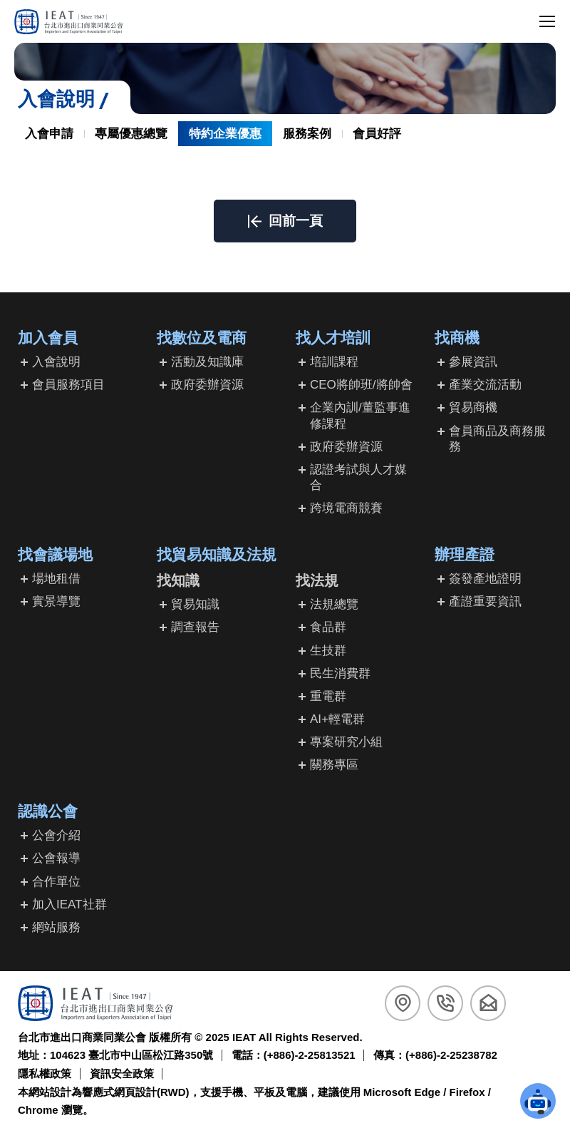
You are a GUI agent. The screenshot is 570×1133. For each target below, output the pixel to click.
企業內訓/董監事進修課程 (360, 415)
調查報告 (195, 627)
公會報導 (56, 858)
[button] (285, 221)
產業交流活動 (485, 384)
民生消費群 (340, 673)
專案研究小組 (346, 742)
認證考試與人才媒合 (358, 477)
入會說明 (56, 362)
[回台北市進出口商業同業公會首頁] (68, 21)
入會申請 (49, 133)
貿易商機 (473, 407)
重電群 (328, 696)
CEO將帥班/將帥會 (361, 384)
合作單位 (56, 881)
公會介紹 (56, 835)
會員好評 (377, 133)
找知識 (178, 580)
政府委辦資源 (207, 384)
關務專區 (334, 764)
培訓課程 (334, 362)
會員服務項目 (68, 384)
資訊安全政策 (122, 1073)
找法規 (317, 580)
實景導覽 (56, 601)
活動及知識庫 (207, 362)
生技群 (328, 650)
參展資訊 (473, 362)
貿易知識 (195, 604)
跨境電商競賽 (346, 508)
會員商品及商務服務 (497, 438)
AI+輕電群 (337, 719)
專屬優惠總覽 (131, 133)
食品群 (328, 627)
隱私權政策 (44, 1073)
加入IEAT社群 (69, 904)
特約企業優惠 (225, 133)
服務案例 (307, 133)
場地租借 (56, 578)
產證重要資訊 (485, 601)
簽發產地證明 (485, 578)
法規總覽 (334, 604)
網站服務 (56, 927)
